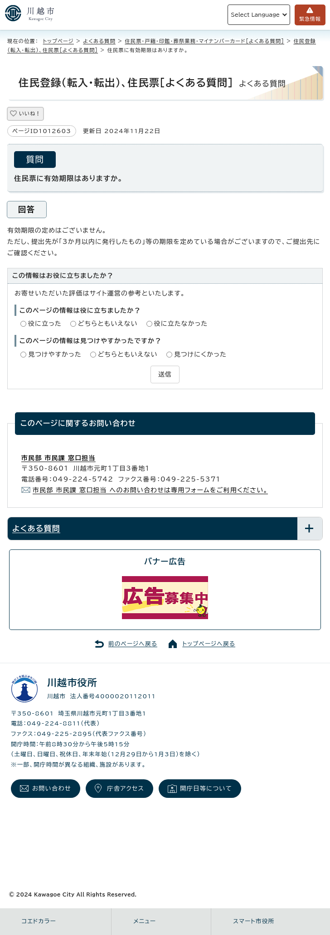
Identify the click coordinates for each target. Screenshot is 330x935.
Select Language (255, 14)
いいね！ (30, 113)
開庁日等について (206, 788)
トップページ (58, 40)
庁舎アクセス (125, 788)
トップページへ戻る (208, 644)
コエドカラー (39, 921)
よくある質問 (99, 40)
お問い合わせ (51, 788)
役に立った (45, 323)
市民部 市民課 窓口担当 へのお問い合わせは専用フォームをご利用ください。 (150, 490)
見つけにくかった (200, 354)
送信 (165, 374)
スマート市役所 (253, 921)
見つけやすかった (55, 354)
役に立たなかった (181, 323)
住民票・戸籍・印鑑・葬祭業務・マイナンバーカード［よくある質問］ (204, 40)
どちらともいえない (108, 323)
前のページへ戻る (132, 644)
